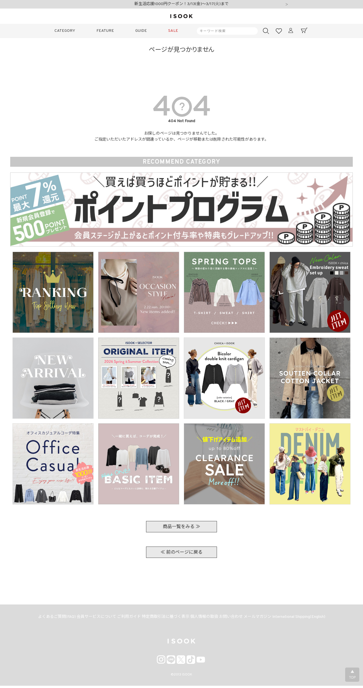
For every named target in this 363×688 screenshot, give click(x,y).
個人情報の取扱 (205, 618)
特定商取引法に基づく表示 (164, 618)
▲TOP (352, 675)
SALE (173, 30)
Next (287, 5)
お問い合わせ (234, 618)
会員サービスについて (91, 618)
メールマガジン (263, 618)
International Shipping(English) (306, 618)
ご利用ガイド (126, 618)
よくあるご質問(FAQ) (49, 618)
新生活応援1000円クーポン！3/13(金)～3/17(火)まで (181, 4)
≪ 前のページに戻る (181, 552)
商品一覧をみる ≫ (181, 527)
